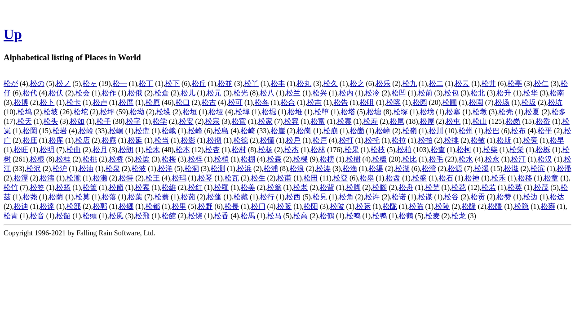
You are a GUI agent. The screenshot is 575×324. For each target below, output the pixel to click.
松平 (545, 131)
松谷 (451, 197)
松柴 (490, 149)
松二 (436, 83)
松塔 (348, 112)
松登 (340, 178)
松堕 (321, 112)
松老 (300, 187)
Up (13, 34)
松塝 (427, 112)
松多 (559, 112)
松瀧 (73, 178)
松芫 (432, 187)
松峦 (142, 131)
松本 (183, 149)
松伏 (56, 93)
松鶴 (327, 216)
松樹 (353, 159)
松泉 (113, 168)
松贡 (478, 197)
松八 (267, 93)
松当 (162, 140)
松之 (357, 83)
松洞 (192, 168)
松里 (179, 206)
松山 (480, 121)
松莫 (82, 197)
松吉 (314, 102)
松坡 (51, 112)
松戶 (293, 140)
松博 (21, 102)
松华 (530, 93)
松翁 (274, 187)
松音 (37, 216)
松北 (478, 93)
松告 (341, 102)
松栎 (543, 149)
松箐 (90, 187)
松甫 (284, 178)
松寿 (370, 121)
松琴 (205, 178)
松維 (169, 187)
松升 (504, 93)
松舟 (406, 187)
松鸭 (379, 216)
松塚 (401, 112)
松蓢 (188, 197)
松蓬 (214, 197)
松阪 (284, 206)
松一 (120, 83)
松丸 (304, 83)
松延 (135, 140)
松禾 (498, 178)
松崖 (278, 131)
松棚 (248, 159)
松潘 (564, 168)
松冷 (372, 93)
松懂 (267, 140)
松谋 (425, 197)
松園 (476, 102)
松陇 (390, 206)
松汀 (518, 159)
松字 (133, 121)
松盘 (393, 178)
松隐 (521, 206)
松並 (225, 83)
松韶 (63, 216)
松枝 (378, 149)
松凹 (399, 93)
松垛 (163, 112)
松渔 (350, 168)
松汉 (545, 159)
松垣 (190, 112)
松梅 (169, 159)
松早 (557, 140)
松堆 (295, 112)
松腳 (379, 187)
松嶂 (383, 131)
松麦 (432, 216)
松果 (352, 149)
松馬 (248, 216)
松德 (241, 140)
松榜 (327, 159)
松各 (262, 102)
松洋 (165, 168)
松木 (153, 149)
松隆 (469, 206)
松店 (82, 140)
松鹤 (406, 216)
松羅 (221, 187)
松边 (530, 197)
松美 (248, 187)
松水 (466, 159)
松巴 (492, 131)
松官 (239, 121)
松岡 (30, 131)
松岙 (543, 121)
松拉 (399, 140)
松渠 (376, 168)
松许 (372, 197)
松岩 (60, 131)
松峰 (195, 131)
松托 (372, 140)
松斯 (504, 140)
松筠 (63, 187)
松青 (11, 216)
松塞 (453, 112)
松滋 (511, 168)
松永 (492, 159)
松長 (232, 206)
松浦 (271, 168)
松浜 (244, 168)
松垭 (216, 112)
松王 (153, 178)
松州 (466, 131)
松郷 (126, 206)
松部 (73, 206)
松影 (188, 140)
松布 (518, 131)
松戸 (320, 140)
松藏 (241, 197)
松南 (557, 93)
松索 (142, 187)
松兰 (293, 93)
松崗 (304, 131)
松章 (551, 178)
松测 (218, 168)
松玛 (179, 178)
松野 (205, 206)
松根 (37, 159)
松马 (274, 216)
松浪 (297, 168)
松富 (318, 121)
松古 (209, 102)
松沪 (60, 168)
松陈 (416, 206)
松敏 (478, 140)
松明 (47, 149)
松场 (502, 102)
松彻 (214, 140)
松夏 (532, 112)
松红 (195, 187)
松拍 (425, 140)
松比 (409, 159)
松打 (346, 140)
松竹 (11, 187)
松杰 (291, 149)
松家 (265, 121)
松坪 (107, 112)
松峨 (169, 131)
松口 (183, 102)
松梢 (221, 159)
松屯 (453, 121)
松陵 (442, 206)
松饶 (195, 216)
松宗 (212, 121)
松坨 (81, 112)
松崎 (248, 131)
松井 (489, 83)
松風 (116, 216)
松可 (235, 102)
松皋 (367, 178)
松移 (525, 178)
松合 (288, 102)
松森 (274, 159)
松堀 (269, 112)
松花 (458, 187)
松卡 (73, 102)
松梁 (142, 159)
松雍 (548, 206)
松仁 (541, 83)
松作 (109, 93)
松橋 (379, 159)
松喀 (393, 102)
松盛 (419, 178)
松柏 (404, 149)
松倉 (162, 93)
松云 (462, 83)
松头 (51, 121)
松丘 (199, 83)
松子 (104, 121)
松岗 (513, 121)
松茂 (541, 187)
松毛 (436, 159)
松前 (425, 93)
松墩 (480, 112)
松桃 (90, 159)
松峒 (116, 131)
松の (37, 83)
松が (11, 83)
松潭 (21, 178)
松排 (451, 140)
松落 (109, 197)
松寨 (344, 121)
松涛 (323, 168)
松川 (436, 131)
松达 (557, 197)
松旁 (530, 140)
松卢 (100, 102)
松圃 (449, 102)
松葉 (135, 197)
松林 (318, 149)
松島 (221, 131)
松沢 (34, 168)
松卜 (47, 102)
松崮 (357, 131)
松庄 (30, 140)
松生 (258, 178)
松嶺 (409, 131)
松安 (186, 121)
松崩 (330, 131)
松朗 (126, 149)
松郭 (100, 206)
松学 (160, 121)
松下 (172, 83)
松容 (291, 121)
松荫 (56, 197)
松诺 (399, 197)
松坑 (555, 102)
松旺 (21, 149)
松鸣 (353, 216)
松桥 (116, 159)
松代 (30, 93)
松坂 (529, 102)
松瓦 (232, 178)
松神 (472, 178)
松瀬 (100, 178)
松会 (82, 93)
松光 (241, 93)
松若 (489, 187)
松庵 (109, 140)
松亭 (515, 83)
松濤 (47, 178)
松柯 (464, 149)
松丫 (251, 83)
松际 (363, 206)
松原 (153, 102)
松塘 (374, 112)
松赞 (504, 197)
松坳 (137, 112)
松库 (56, 140)
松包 (451, 93)
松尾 (397, 121)
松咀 (367, 102)
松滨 (538, 168)
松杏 (212, 149)
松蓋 (162, 197)
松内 (346, 93)
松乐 (383, 83)
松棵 (300, 159)
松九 (409, 83)
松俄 (135, 93)
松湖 (402, 168)
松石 (446, 178)
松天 (25, 121)
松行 (267, 197)
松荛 (30, 197)
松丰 (278, 83)
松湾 (429, 168)
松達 (47, 206)
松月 (100, 149)
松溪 (481, 168)
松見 (320, 197)
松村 (239, 149)
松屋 (427, 121)
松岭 (86, 131)
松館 (169, 216)
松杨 (265, 149)
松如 (77, 121)
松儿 (188, 93)
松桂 (63, 159)
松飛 (142, 216)
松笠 (37, 187)
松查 (438, 149)
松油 (86, 168)
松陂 (337, 206)
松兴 (320, 93)
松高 (300, 216)
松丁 (146, 83)
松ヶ (90, 83)
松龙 (458, 216)
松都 (153, 206)
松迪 (21, 206)
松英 (515, 187)
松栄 (516, 149)
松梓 (195, 159)
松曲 (73, 149)
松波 (139, 168)
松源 (455, 168)
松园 (420, 102)
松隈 (495, 206)
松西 (293, 197)
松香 (221, 216)
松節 (116, 187)
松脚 (353, 187)
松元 (214, 93)
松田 (311, 178)
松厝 (126, 102)
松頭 (90, 216)
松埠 (242, 112)
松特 (126, 178)
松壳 (506, 112)
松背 (327, 187)
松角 (346, 197)
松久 (330, 83)
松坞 (25, 112)
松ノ (63, 83)
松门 (258, 206)
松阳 (311, 206)
